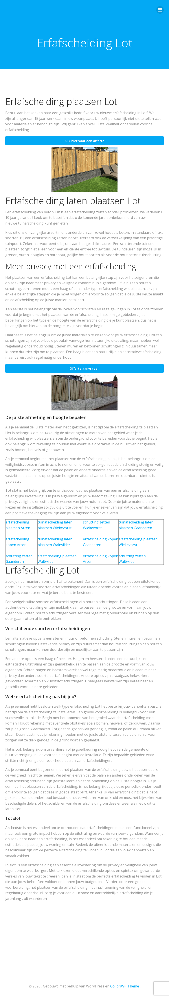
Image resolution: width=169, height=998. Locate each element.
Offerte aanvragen (84, 368)
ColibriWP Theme (124, 986)
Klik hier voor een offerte (84, 141)
